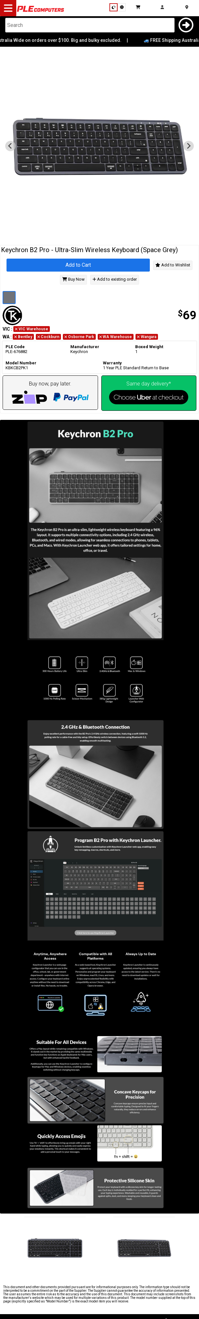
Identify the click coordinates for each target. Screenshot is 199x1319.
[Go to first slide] (188, 146)
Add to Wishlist (172, 265)
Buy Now (73, 279)
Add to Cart (78, 265)
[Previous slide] (10, 146)
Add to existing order (114, 279)
